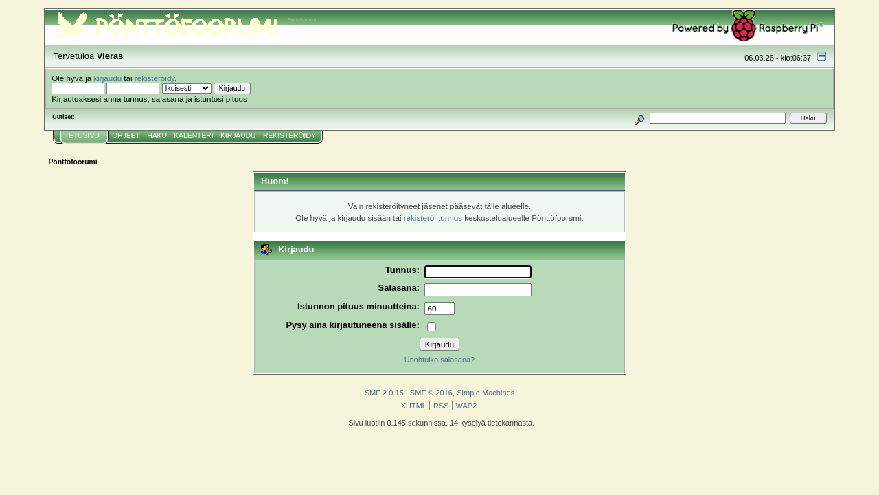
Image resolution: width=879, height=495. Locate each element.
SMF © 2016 (431, 392)
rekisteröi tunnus (433, 217)
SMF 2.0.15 (384, 392)
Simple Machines (485, 392)
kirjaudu (107, 78)
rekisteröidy (155, 78)
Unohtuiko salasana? (439, 359)
